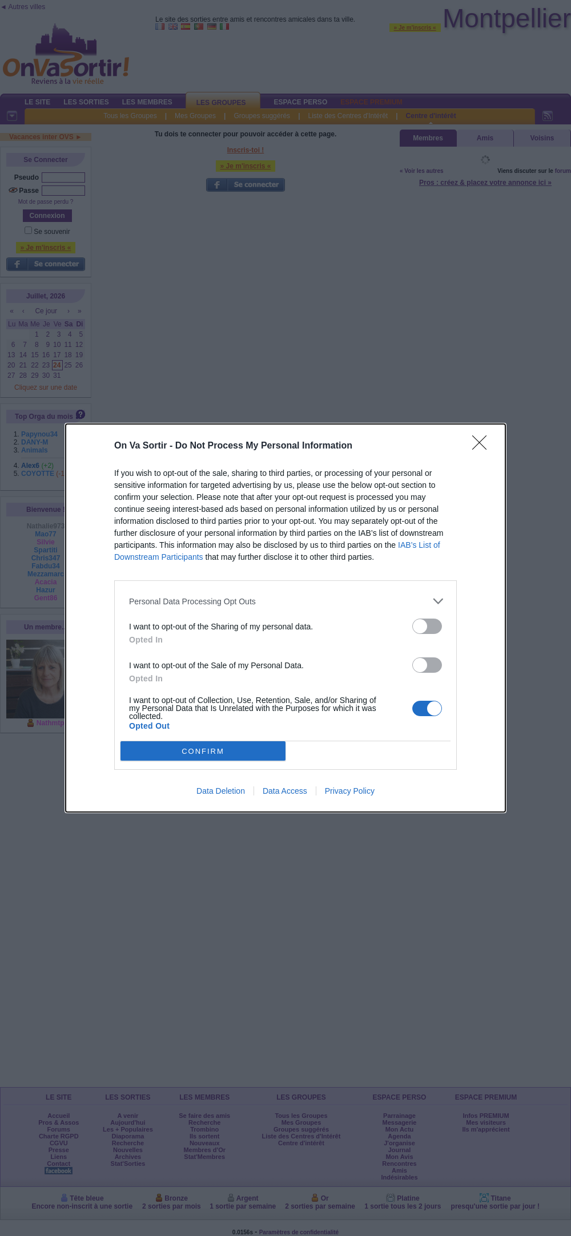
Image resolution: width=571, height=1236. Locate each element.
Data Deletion (220, 790)
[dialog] (285, 618)
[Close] (483, 446)
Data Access (285, 790)
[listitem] (285, 601)
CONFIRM (203, 751)
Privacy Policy (350, 790)
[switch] (427, 626)
